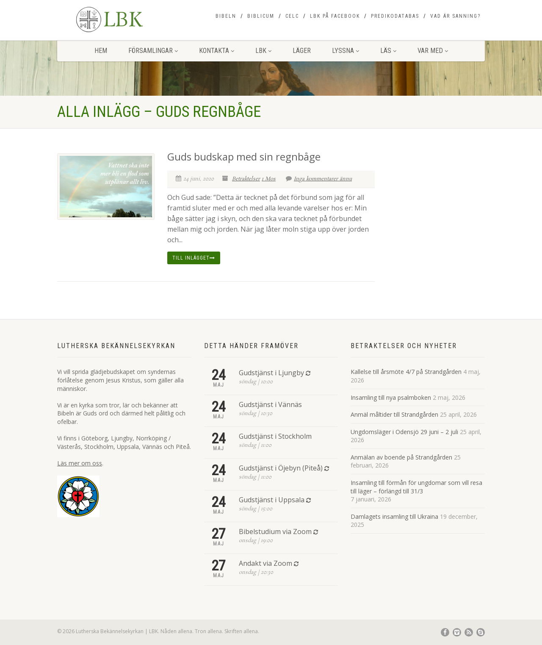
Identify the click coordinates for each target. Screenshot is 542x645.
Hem (100, 51)
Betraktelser (246, 179)
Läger (302, 51)
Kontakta (216, 51)
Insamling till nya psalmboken (391, 397)
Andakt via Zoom (265, 563)
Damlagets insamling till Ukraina (394, 516)
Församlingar (153, 51)
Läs (388, 51)
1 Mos (269, 179)
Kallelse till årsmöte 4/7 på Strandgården (406, 372)
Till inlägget (193, 258)
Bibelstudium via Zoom (275, 531)
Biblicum (260, 16)
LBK (263, 51)
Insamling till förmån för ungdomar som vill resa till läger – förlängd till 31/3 (416, 487)
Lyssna (345, 51)
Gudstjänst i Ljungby (271, 372)
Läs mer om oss (79, 463)
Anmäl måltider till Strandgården (394, 414)
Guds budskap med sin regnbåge (244, 156)
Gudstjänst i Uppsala (271, 499)
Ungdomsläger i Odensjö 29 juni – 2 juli (404, 432)
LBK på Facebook (335, 16)
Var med (433, 51)
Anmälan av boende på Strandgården (401, 457)
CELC (292, 16)
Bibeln (226, 16)
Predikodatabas (395, 16)
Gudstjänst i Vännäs (270, 404)
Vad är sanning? (455, 16)
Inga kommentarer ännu (319, 179)
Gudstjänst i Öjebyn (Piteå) (281, 468)
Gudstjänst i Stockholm (275, 436)
